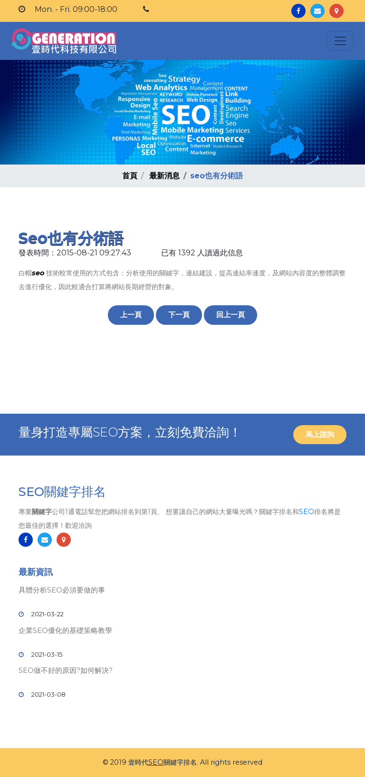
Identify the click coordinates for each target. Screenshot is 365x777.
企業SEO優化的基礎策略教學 (65, 630)
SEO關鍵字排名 (62, 492)
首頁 (129, 175)
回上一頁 (230, 314)
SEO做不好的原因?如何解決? (66, 670)
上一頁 (131, 314)
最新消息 (164, 175)
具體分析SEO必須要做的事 (62, 589)
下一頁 (179, 314)
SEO (306, 511)
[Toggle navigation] (340, 40)
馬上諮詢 (320, 434)
